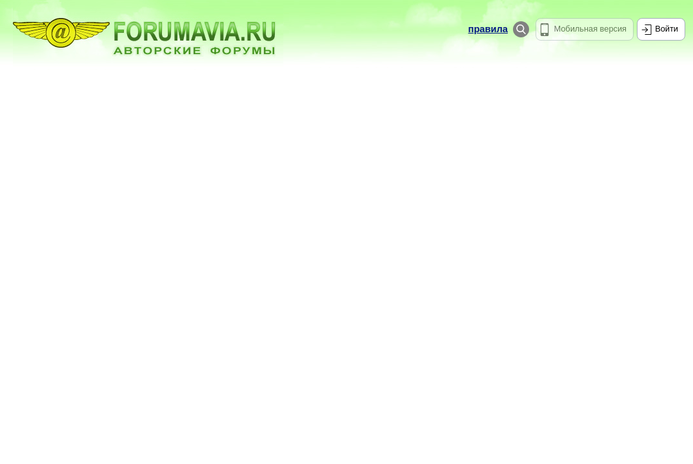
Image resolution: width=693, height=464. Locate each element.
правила (488, 29)
